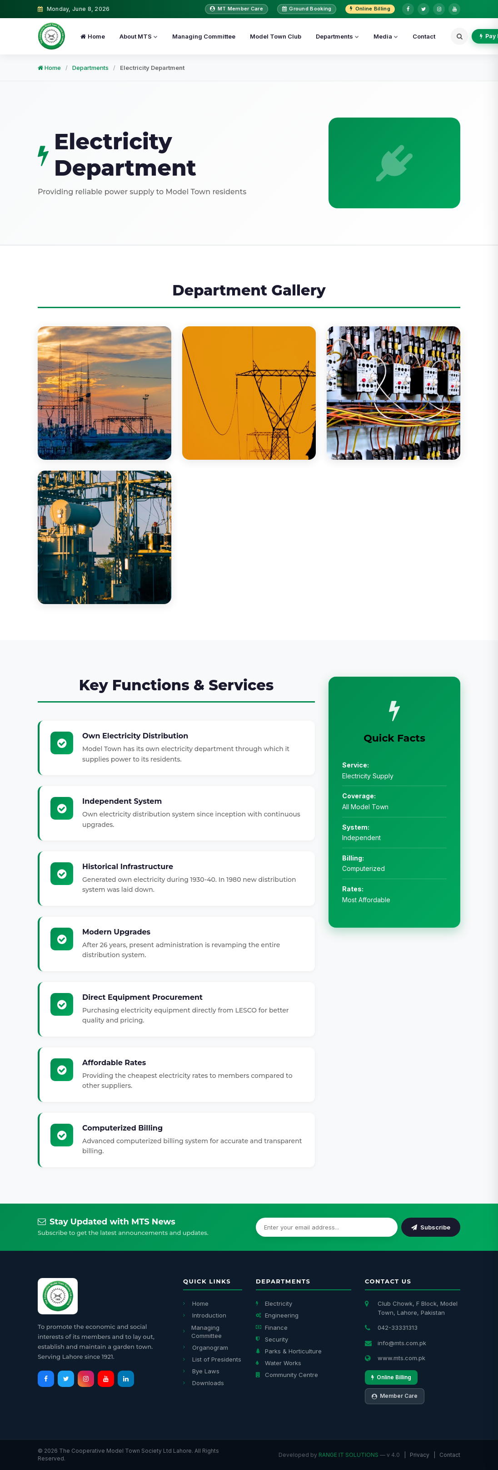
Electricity (274, 1303)
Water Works (278, 1363)
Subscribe (430, 1227)
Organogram (205, 1347)
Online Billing (370, 8)
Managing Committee (203, 36)
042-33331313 (398, 1327)
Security (272, 1339)
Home (92, 36)
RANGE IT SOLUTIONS (348, 1454)
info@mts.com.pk (402, 1343)
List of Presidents (212, 1359)
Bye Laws (201, 1371)
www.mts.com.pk (401, 1358)
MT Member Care (236, 8)
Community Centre (287, 1374)
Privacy (419, 1454)
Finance (272, 1327)
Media (386, 36)
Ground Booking (307, 8)
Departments (337, 36)
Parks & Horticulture (289, 1351)
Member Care (395, 1395)
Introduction (204, 1315)
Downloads (203, 1382)
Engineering (277, 1315)
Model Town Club (275, 36)
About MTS (139, 36)
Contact (424, 36)
